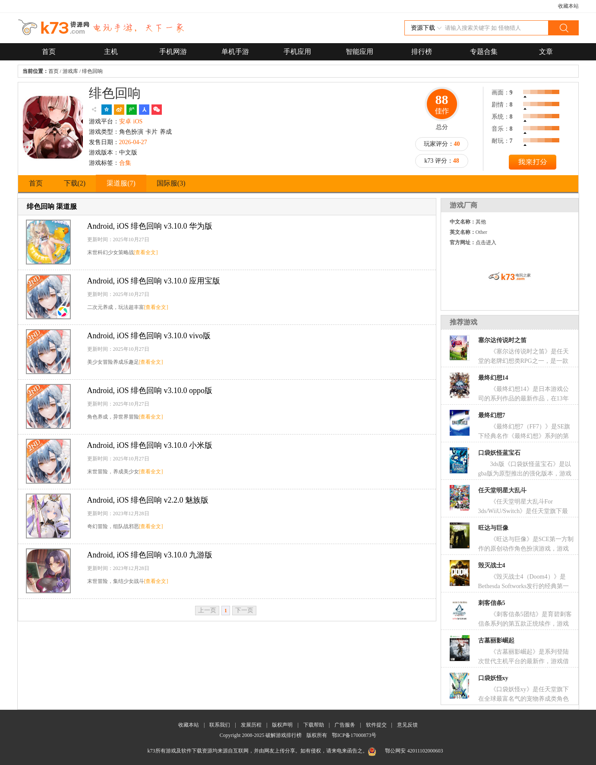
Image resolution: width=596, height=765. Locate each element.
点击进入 (486, 242)
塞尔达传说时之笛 (502, 340)
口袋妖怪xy (493, 678)
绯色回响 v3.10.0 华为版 (150, 226)
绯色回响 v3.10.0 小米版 (150, 445)
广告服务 (344, 725)
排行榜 (421, 51)
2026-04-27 (133, 142)
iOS (138, 121)
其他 (481, 222)
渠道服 (121, 183)
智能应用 (359, 51)
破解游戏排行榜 (284, 735)
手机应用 (297, 51)
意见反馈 (407, 725)
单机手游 (235, 51)
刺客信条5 (491, 603)
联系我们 (219, 725)
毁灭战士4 (491, 565)
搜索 (563, 28)
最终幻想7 (491, 415)
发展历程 (251, 725)
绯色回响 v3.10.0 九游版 (150, 555)
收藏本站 (568, 6)
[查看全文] (146, 252)
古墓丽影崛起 (496, 640)
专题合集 (484, 51)
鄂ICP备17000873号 (354, 735)
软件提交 (376, 725)
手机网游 (173, 51)
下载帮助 (313, 725)
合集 (125, 163)
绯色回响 (92, 71)
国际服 (171, 183)
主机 (111, 51)
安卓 (125, 121)
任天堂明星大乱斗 (502, 490)
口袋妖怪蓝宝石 (499, 453)
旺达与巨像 (493, 528)
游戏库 (70, 71)
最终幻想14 (493, 378)
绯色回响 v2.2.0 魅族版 (148, 500)
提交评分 (532, 163)
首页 (49, 51)
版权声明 (282, 725)
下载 (75, 183)
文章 (546, 51)
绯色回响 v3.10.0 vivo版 (149, 335)
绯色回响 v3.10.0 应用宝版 (154, 281)
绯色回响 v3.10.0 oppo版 (150, 390)
